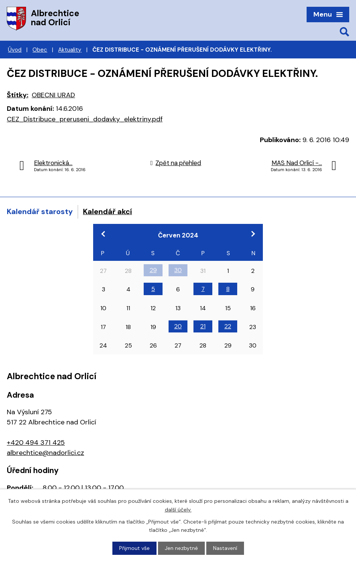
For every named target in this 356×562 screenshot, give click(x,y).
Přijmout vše (134, 548)
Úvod (14, 50)
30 (178, 270)
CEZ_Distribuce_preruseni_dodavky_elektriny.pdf (85, 119)
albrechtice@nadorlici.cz (45, 452)
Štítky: (17, 95)
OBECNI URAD (53, 95)
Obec (39, 50)
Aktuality (69, 50)
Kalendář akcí (107, 211)
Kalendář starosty (40, 211)
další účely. (178, 509)
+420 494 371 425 (36, 442)
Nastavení (225, 548)
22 (227, 326)
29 (153, 270)
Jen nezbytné (181, 548)
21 (203, 326)
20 (178, 326)
